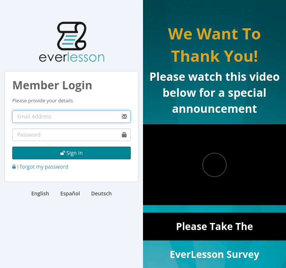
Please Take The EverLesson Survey (215, 230)
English (40, 193)
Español (70, 193)
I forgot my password (40, 166)
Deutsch (101, 193)
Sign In (71, 152)
